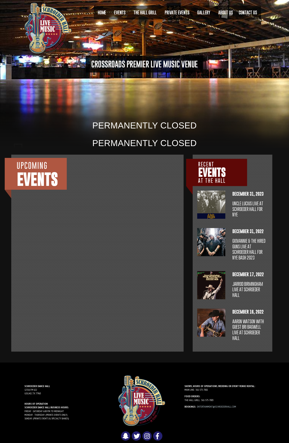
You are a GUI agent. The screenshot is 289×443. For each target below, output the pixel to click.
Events (120, 12)
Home (102, 12)
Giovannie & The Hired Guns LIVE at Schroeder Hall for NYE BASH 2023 (248, 249)
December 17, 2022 (248, 274)
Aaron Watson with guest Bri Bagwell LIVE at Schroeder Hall (248, 330)
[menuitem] (102, 12)
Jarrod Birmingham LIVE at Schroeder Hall (247, 289)
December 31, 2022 (248, 231)
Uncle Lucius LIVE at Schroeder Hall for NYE (247, 209)
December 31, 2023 (248, 193)
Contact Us (248, 12)
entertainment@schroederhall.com (216, 406)
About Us (225, 12)
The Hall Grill (145, 12)
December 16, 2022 (248, 311)
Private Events (177, 12)
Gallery (203, 12)
